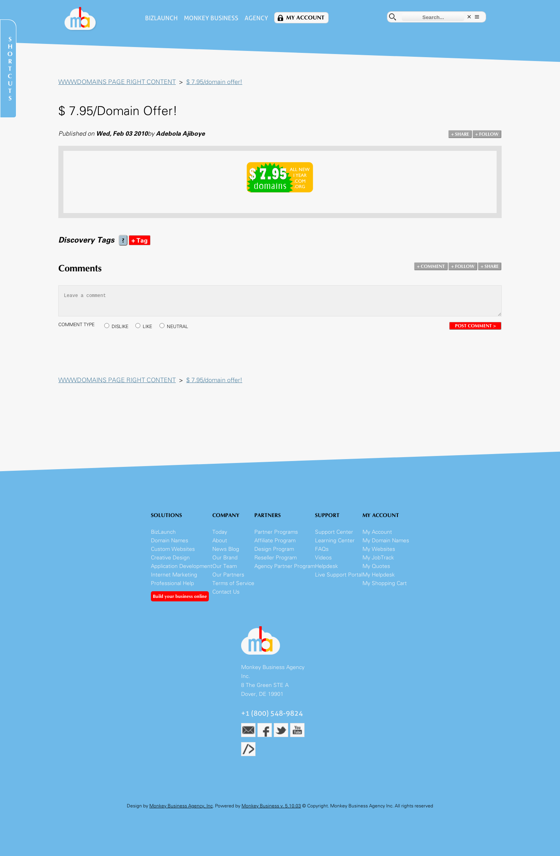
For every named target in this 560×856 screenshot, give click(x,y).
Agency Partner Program (284, 566)
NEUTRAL (177, 326)
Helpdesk (326, 566)
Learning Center (335, 540)
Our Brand (225, 557)
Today (219, 532)
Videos (323, 557)
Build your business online (180, 596)
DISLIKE (120, 326)
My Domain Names (385, 540)
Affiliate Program (275, 540)
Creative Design (170, 557)
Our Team (224, 566)
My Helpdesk (378, 574)
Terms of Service (233, 583)
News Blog (225, 549)
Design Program (274, 549)
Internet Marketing (174, 574)
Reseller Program (275, 557)
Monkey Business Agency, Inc (181, 806)
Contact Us (226, 592)
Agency (256, 18)
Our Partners (228, 574)
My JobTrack (378, 557)
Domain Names (169, 540)
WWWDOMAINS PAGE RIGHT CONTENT (117, 82)
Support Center (334, 532)
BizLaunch (161, 18)
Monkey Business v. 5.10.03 (271, 806)
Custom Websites (173, 549)
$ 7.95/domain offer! (214, 82)
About (219, 540)
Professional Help (172, 583)
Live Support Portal (338, 574)
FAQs (322, 549)
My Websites (378, 549)
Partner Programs (276, 532)
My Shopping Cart (384, 583)
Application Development (181, 566)
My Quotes (376, 566)
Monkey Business (211, 18)
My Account (305, 17)
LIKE (147, 326)
